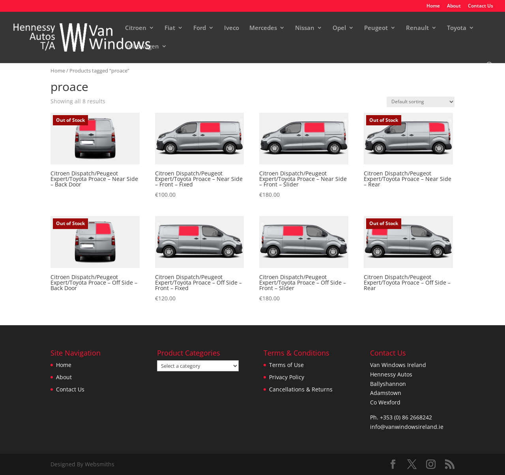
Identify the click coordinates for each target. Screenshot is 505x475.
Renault (417, 28)
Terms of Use (286, 365)
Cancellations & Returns (301, 389)
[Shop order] (420, 102)
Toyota (456, 28)
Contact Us (480, 6)
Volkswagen (142, 46)
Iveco (231, 28)
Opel (339, 28)
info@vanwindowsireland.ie (406, 426)
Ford (199, 28)
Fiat (170, 28)
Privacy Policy (286, 377)
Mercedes (263, 28)
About (454, 6)
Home (433, 6)
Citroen (135, 28)
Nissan (304, 28)
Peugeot (376, 28)
